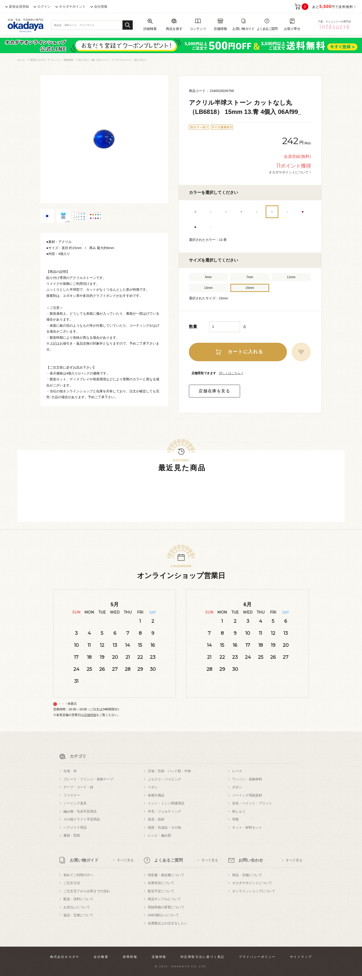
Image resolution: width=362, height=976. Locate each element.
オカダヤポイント (72, 6)
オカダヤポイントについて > (290, 172)
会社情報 (100, 6)
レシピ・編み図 (159, 835)
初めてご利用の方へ (78, 875)
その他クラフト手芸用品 (81, 819)
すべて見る (125, 860)
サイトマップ (301, 957)
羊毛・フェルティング (164, 811)
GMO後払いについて (163, 915)
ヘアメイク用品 (75, 827)
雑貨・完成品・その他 (164, 827)
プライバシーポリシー (257, 957)
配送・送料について (78, 899)
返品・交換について (78, 915)
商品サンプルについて (164, 899)
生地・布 (70, 771)
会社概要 (101, 957)
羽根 (235, 819)
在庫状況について (161, 883)
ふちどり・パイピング (164, 779)
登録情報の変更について (166, 907)
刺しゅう (238, 811)
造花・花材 (156, 819)
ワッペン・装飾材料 (247, 779)
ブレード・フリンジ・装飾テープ (88, 779)
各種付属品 (156, 795)
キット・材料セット (247, 827)
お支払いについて (76, 907)
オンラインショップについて (253, 891)
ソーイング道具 (75, 803)
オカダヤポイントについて (252, 883)
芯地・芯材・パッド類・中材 (169, 771)
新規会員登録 (19, 6)
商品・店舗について (247, 875)
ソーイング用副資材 (247, 795)
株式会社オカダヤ (65, 957)
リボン (153, 787)
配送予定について (161, 891)
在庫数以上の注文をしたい (168, 923)
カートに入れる (245, 351)
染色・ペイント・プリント (252, 803)
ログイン (44, 6)
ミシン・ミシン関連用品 (166, 803)
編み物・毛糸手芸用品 (80, 811)
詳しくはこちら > (231, 373)
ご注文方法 (71, 883)
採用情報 (130, 957)
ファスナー (71, 795)
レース (237, 771)
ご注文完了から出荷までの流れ (86, 891)
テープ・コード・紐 (78, 787)
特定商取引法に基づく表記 (202, 957)
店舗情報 (90, 715)
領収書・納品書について (166, 875)
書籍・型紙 (71, 835)
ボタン (237, 787)
